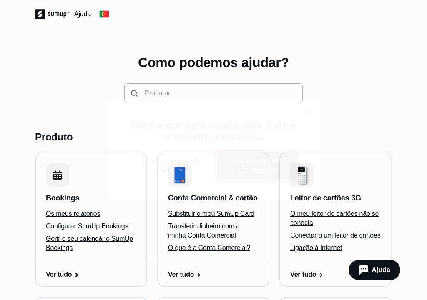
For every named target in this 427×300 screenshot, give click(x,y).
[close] (307, 113)
